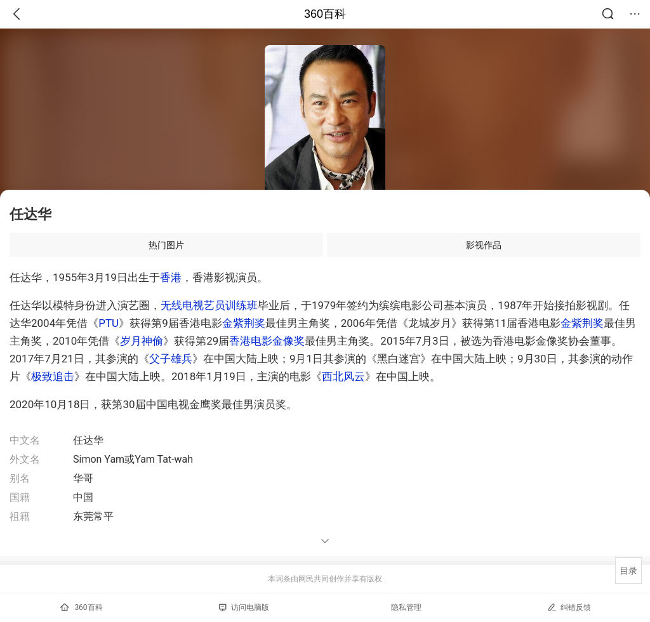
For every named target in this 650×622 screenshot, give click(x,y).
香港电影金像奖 (267, 340)
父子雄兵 (170, 358)
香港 (171, 277)
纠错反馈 (569, 607)
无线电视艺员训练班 (209, 305)
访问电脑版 (244, 607)
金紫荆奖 (243, 323)
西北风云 (343, 376)
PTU (108, 323)
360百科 (325, 14)
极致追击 (52, 376)
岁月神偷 (141, 340)
